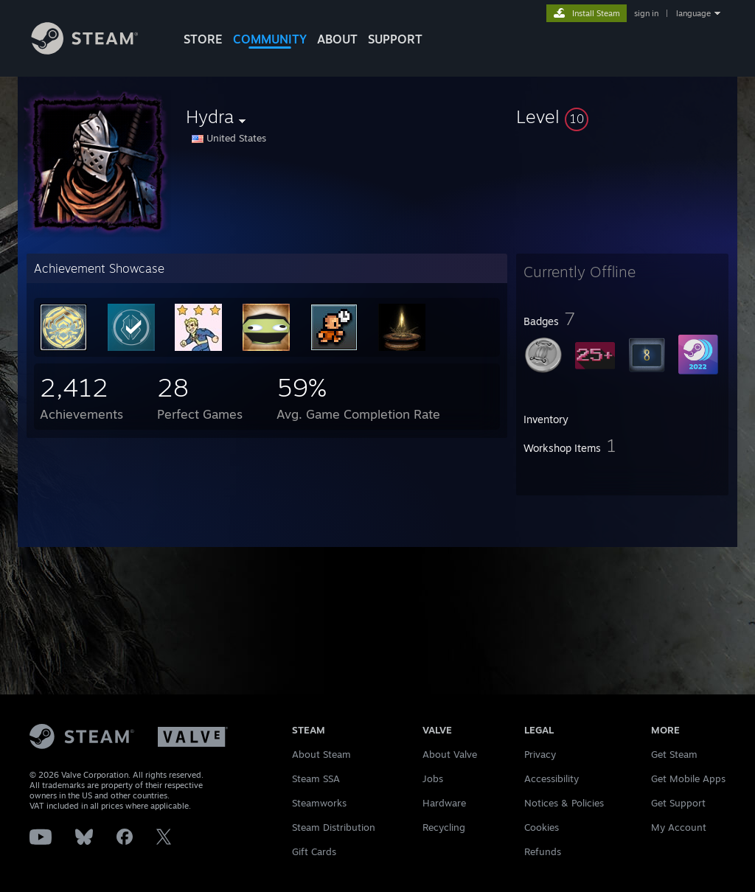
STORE (203, 39)
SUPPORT (395, 39)
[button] (622, 116)
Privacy (540, 754)
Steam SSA (316, 778)
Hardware (444, 803)
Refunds (542, 851)
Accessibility (551, 778)
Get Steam (674, 754)
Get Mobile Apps (688, 778)
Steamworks (319, 803)
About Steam (321, 754)
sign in (646, 13)
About (337, 39)
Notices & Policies (564, 803)
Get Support (678, 803)
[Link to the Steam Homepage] (96, 50)
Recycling (443, 827)
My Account (678, 827)
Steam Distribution (333, 827)
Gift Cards (314, 851)
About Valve (449, 754)
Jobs (432, 778)
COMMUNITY (270, 39)
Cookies (541, 827)
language (693, 13)
